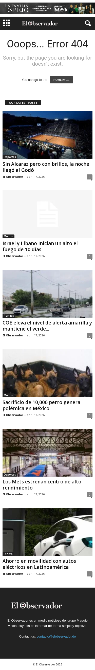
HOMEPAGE (61, 79)
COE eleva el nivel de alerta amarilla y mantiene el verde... (47, 325)
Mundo (8, 236)
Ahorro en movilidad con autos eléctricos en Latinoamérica (39, 564)
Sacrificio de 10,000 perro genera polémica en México (41, 405)
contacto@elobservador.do (56, 636)
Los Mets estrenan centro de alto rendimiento (42, 484)
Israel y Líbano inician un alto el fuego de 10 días (40, 246)
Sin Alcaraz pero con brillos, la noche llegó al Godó (46, 167)
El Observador (13, 176)
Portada (9, 315)
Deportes (10, 157)
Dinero (8, 554)
